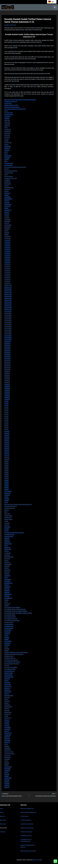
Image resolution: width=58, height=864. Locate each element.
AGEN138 (6, 538)
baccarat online (8, 515)
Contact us (2, 831)
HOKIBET (6, 195)
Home (1, 808)
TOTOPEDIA (7, 219)
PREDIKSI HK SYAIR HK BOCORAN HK (13, 654)
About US (2, 816)
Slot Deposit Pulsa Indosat (11, 660)
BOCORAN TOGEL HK (9, 658)
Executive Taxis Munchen (27, 824)
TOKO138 (6, 596)
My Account (3, 824)
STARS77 (6, 139)
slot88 (5, 174)
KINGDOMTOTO (8, 199)
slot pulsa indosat (8, 163)
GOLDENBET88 (8, 598)
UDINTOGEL (7, 221)
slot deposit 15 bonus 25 (10, 178)
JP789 (6, 127)
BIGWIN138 (7, 182)
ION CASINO (7, 684)
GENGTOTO (7, 193)
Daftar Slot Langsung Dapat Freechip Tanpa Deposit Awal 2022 (20, 99)
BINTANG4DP (7, 184)
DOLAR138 (7, 189)
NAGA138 (6, 202)
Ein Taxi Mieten (24, 816)
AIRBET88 (6, 126)
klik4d (5, 161)
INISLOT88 (7, 135)
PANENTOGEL (7, 204)
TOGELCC (6, 212)
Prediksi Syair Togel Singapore (11, 107)
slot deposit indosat (9, 534)
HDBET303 (7, 120)
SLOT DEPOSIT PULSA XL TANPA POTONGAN (15, 611)
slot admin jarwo (8, 112)
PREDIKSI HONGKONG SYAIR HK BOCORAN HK (16, 652)
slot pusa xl (7, 755)
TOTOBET (6, 216)
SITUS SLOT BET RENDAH (10, 667)
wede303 (6, 529)
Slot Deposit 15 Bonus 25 (10, 101)
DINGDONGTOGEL (8, 187)
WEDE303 (6, 232)
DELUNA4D (7, 137)
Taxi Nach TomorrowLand (27, 828)
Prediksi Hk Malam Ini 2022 (11, 105)
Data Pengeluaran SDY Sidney (11, 663)
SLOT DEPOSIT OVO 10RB (10, 618)
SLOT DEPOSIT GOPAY (10, 617)
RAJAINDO (7, 157)
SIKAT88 (6, 159)
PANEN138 (7, 148)
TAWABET (6, 118)
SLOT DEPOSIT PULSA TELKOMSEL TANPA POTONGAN (18, 613)
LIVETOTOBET (7, 225)
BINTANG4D (7, 227)
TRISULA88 (7, 124)
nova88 (6, 521)
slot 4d (6, 111)
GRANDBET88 (7, 156)
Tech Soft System (36, 859)
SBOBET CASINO (8, 673)
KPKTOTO (6, 201)
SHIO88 (6, 208)
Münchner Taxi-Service (26, 831)
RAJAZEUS (7, 738)
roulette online (7, 517)
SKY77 (6, 154)
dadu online (7, 514)
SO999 (6, 602)
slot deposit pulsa (8, 114)
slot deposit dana (8, 172)
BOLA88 (6, 600)
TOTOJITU (6, 217)
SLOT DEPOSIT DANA (9, 615)
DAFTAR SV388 (8, 675)
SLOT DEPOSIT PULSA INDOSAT (12, 607)
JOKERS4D (7, 229)
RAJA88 (6, 141)
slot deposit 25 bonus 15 (10, 506)
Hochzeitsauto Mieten (26, 835)
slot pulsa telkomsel (9, 508)
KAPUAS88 (7, 122)
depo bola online (8, 176)
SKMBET (6, 234)
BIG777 (6, 152)
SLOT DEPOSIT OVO (9, 671)
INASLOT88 (7, 133)
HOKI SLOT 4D (7, 686)
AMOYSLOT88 (7, 142)
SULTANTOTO (7, 210)
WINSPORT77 (7, 131)
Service (2, 812)
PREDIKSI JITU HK (8, 656)
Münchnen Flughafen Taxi (27, 808)
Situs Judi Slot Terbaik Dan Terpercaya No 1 (15, 109)
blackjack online (8, 519)
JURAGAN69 (7, 146)
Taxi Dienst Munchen (26, 820)
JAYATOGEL (7, 197)
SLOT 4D (6, 169)
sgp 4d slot (7, 523)
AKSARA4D (7, 180)
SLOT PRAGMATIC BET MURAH (12, 662)
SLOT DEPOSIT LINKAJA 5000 (11, 620)
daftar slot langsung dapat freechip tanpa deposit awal (18, 504)
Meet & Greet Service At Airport (28, 851)
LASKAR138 (7, 587)
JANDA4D (6, 150)
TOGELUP (6, 214)
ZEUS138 (6, 223)
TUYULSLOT (7, 116)
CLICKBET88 (7, 129)
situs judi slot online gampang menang (14, 532)
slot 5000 (6, 525)
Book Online (3, 820)
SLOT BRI (6, 665)
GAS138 (6, 144)
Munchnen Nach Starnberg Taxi (28, 812)
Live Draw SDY (7, 103)
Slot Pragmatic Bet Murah (10, 171)
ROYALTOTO (7, 206)
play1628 (6, 510)
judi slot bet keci (8, 165)
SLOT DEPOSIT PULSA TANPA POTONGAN (15, 609)
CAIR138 (6, 185)
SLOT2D (6, 230)
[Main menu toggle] (54, 7)
